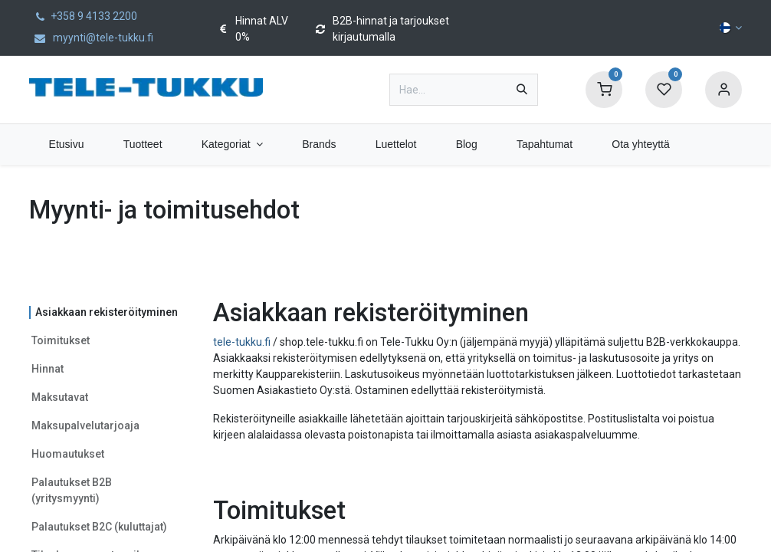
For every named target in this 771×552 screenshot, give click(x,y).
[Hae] (522, 89)
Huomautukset (67, 454)
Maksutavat (59, 397)
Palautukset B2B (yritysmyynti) (71, 490)
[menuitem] (66, 144)
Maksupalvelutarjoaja (85, 425)
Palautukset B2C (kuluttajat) (99, 527)
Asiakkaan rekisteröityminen (106, 312)
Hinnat (47, 369)
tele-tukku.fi (242, 342)
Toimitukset (60, 340)
